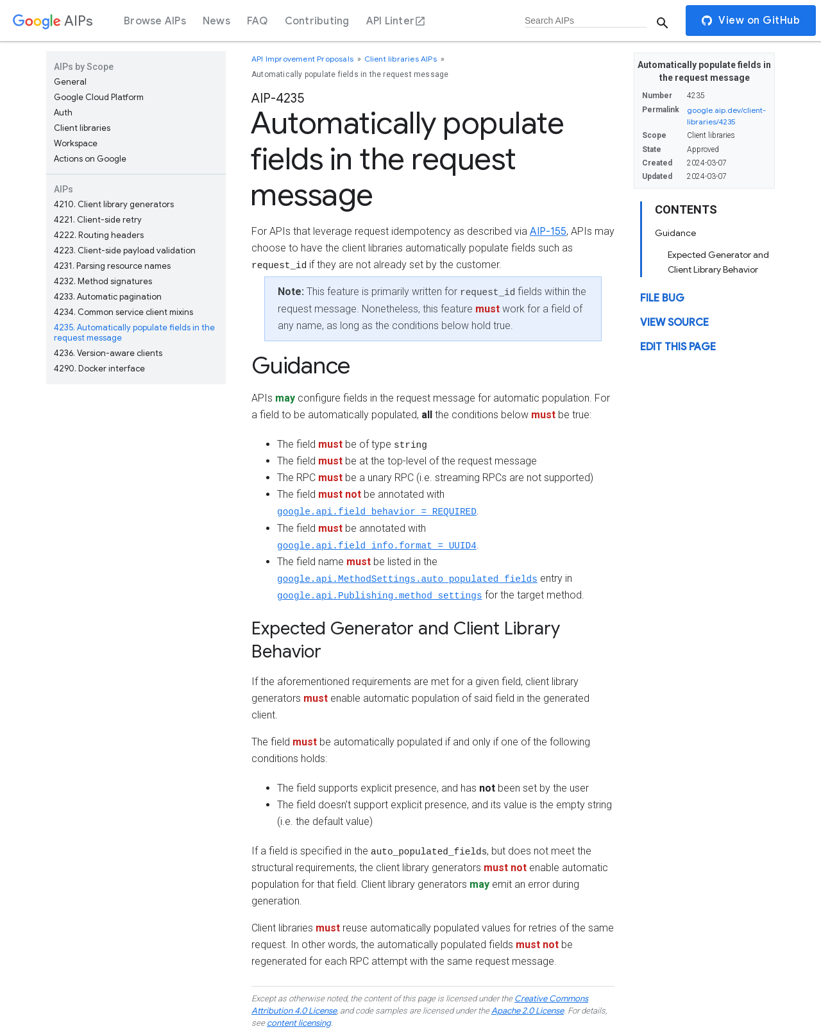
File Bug (662, 298)
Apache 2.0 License (527, 1010)
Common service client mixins (123, 312)
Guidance (675, 233)
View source (674, 322)
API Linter (396, 21)
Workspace (75, 143)
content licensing (299, 1022)
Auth (63, 112)
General (70, 81)
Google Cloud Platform (99, 97)
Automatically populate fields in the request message (134, 332)
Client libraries (82, 128)
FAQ (257, 21)
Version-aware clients (108, 353)
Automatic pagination (108, 296)
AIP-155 (548, 231)
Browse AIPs (155, 21)
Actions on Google (90, 158)
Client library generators (114, 204)
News (216, 21)
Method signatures (103, 281)
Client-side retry (98, 219)
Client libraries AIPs (401, 59)
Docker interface (99, 368)
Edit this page (678, 347)
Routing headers (99, 235)
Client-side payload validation (125, 250)
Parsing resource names (112, 265)
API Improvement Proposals (303, 59)
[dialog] (410, 20)
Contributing (317, 21)
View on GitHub (751, 20)
